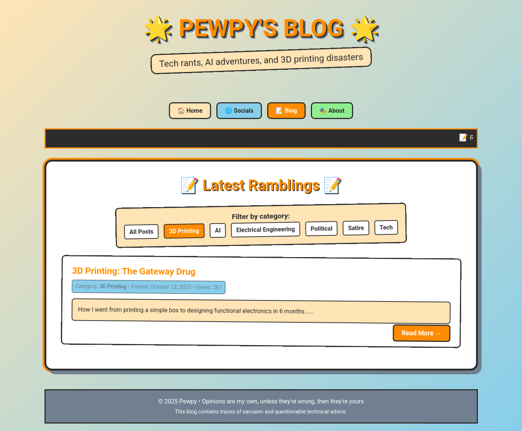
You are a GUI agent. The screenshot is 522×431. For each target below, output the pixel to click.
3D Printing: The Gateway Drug (133, 271)
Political (322, 228)
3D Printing (184, 231)
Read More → (421, 333)
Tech (386, 227)
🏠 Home (190, 110)
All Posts (141, 231)
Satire (356, 228)
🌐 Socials (239, 110)
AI (218, 230)
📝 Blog (286, 110)
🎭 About (332, 110)
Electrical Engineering (265, 229)
